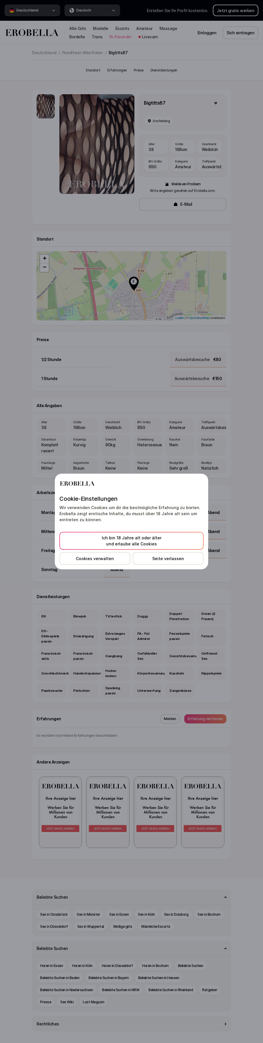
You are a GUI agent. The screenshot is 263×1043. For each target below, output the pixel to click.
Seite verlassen (168, 558)
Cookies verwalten (95, 558)
